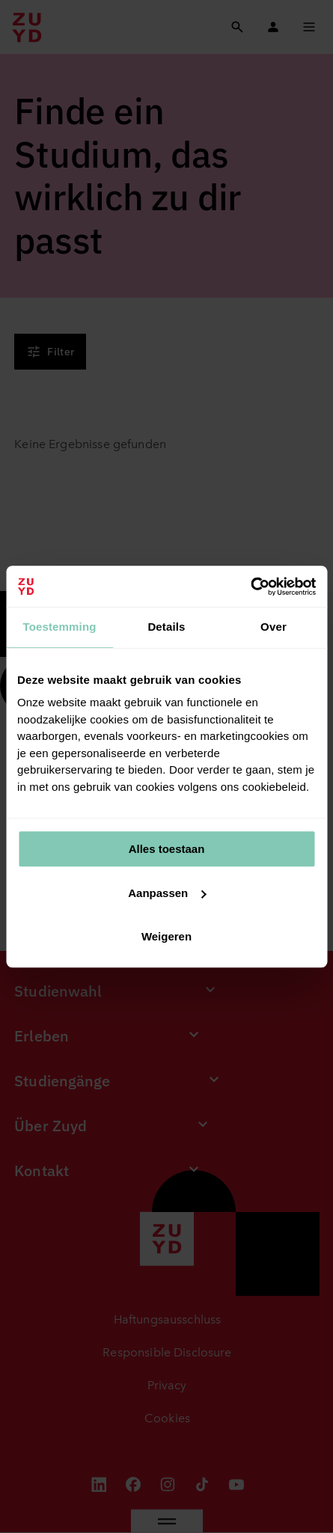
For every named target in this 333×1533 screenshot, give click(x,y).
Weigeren (166, 936)
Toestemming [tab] (59, 626)
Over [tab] (273, 626)
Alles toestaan (167, 848)
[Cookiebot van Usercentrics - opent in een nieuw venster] (250, 586)
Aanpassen (167, 893)
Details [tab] (166, 626)
